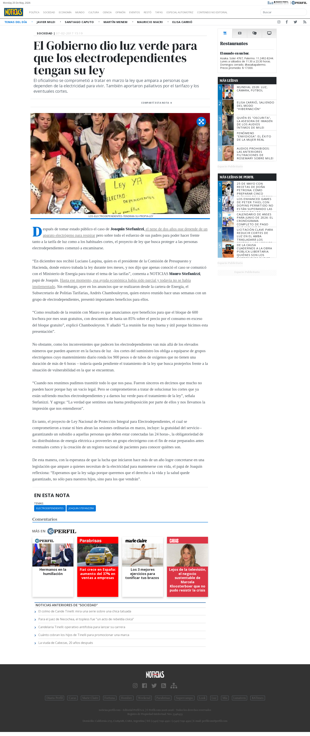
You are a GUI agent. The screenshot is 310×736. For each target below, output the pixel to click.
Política (35, 12)
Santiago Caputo (80, 22)
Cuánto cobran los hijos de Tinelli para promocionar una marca (83, 635)
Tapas (180, 12)
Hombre (126, 698)
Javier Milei (46, 22)
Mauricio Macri (150, 22)
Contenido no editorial (245, 12)
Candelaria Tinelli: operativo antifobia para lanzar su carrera (81, 627)
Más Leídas (229, 80)
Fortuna (109, 698)
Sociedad (53, 12)
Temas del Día (16, 22)
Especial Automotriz (205, 12)
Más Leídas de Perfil (237, 177)
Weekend (144, 698)
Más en (54, 531)
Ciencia (120, 12)
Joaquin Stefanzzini (81, 508)
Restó (168, 12)
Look (202, 698)
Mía (224, 698)
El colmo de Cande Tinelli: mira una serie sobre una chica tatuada (84, 611)
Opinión (136, 12)
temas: (39, 503)
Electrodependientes (50, 508)
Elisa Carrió (182, 22)
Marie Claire (90, 698)
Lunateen (239, 698)
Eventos (152, 12)
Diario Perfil (54, 698)
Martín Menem (116, 22)
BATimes (257, 698)
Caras (72, 698)
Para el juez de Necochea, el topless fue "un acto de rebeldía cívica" (86, 619)
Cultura (104, 12)
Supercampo (184, 698)
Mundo (88, 12)
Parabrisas (163, 698)
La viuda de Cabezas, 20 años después (65, 643)
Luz (214, 698)
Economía (71, 12)
